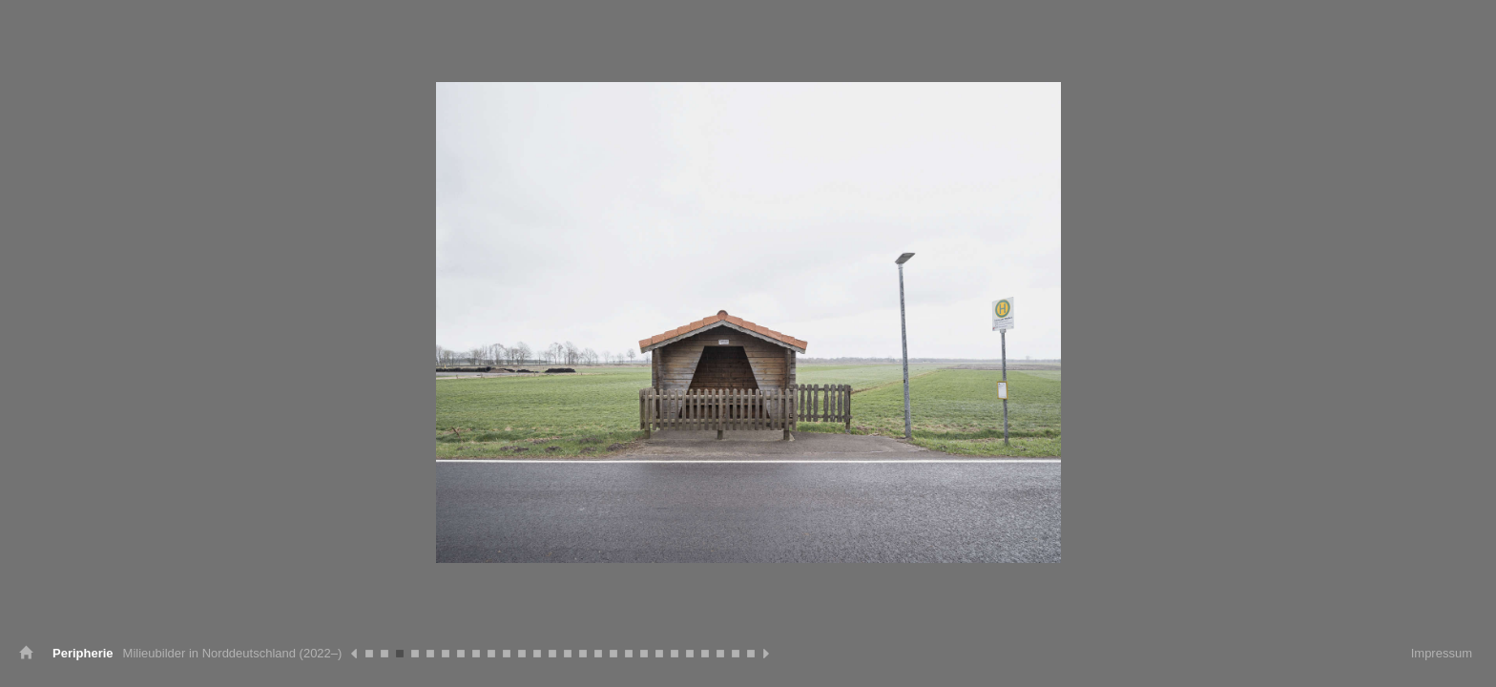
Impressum (1441, 653)
